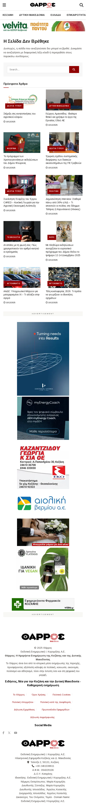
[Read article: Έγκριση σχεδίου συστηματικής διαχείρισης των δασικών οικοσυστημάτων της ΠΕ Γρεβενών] (64, 142)
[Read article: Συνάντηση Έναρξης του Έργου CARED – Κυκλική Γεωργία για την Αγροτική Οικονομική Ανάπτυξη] (21, 185)
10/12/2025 (9, 122)
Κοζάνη (8, 15)
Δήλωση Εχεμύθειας (24, 709)
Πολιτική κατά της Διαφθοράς (55, 702)
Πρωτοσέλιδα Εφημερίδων (55, 709)
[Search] (81, 5)
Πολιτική (54, 191)
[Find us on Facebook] (3, 733)
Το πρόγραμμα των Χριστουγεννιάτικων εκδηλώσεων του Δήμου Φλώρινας (20, 159)
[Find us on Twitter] (9, 733)
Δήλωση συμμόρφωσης (42, 717)
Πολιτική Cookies (62, 694)
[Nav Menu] (4, 5)
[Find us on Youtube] (15, 733)
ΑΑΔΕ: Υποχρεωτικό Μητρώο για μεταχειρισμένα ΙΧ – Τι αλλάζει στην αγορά (21, 294)
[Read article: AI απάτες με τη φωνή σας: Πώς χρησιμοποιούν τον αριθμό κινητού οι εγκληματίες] (21, 231)
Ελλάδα (56, 15)
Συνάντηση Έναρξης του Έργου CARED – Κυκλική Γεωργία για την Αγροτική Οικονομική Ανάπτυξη (21, 202)
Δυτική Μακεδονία (32, 15)
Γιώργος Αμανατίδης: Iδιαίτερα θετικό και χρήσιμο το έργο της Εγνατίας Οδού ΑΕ (61, 117)
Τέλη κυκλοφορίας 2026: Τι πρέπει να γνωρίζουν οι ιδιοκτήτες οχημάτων (63, 294)
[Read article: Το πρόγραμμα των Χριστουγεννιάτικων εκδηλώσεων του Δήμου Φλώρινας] (21, 142)
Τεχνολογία (13, 237)
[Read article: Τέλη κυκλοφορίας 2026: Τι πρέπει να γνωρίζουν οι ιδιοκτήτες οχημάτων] (64, 277)
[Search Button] (74, 69)
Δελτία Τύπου (14, 106)
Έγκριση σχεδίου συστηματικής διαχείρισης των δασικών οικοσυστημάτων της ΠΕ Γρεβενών (64, 159)
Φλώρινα (11, 148)
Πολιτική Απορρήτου (22, 702)
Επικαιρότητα (76, 15)
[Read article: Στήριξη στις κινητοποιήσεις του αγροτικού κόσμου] (21, 99)
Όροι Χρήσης (39, 694)
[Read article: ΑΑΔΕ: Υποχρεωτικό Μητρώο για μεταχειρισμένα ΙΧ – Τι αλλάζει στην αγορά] (21, 277)
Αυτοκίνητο (13, 283)
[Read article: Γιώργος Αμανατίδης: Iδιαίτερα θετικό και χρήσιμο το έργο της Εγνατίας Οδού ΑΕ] (64, 99)
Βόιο (52, 237)
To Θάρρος (19, 694)
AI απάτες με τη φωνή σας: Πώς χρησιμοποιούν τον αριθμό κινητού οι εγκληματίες (21, 248)
